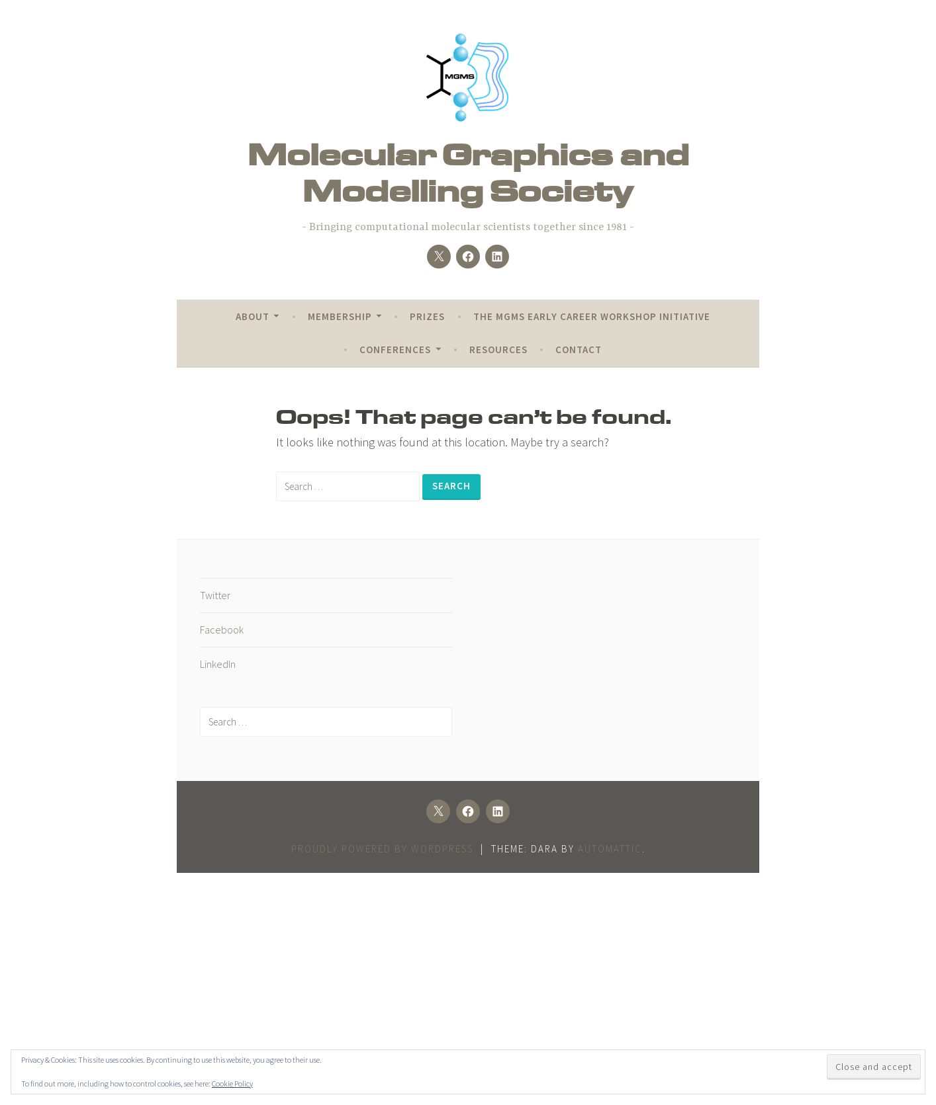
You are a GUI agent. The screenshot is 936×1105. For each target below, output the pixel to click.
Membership (340, 316)
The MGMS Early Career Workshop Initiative (591, 316)
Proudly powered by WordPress (382, 848)
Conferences (395, 349)
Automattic (610, 848)
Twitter (215, 595)
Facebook (222, 629)
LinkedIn (218, 664)
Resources (498, 349)
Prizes (427, 316)
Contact (578, 349)
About (252, 316)
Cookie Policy (232, 1083)
